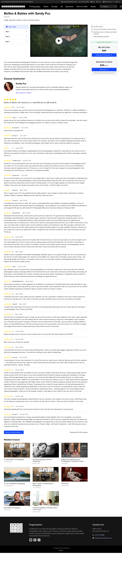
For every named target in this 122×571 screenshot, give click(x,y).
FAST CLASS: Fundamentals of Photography (43, 484)
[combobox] (108, 6)
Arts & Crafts (82, 6)
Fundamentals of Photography (14, 459)
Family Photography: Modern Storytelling (42, 460)
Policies (61, 550)
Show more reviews (13, 432)
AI (62, 6)
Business (69, 6)
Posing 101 (64, 483)
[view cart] (99, 2)
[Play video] (59, 41)
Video (45, 6)
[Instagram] (39, 539)
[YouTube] (30, 539)
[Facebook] (34, 539)
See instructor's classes (23, 93)
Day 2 (8, 36)
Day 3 (8, 41)
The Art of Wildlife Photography (14, 483)
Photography (34, 6)
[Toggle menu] (121, 6)
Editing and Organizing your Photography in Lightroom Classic (72, 460)
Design (55, 6)
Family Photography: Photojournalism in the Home (45, 509)
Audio (93, 6)
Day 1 (7, 31)
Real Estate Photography (12, 508)
